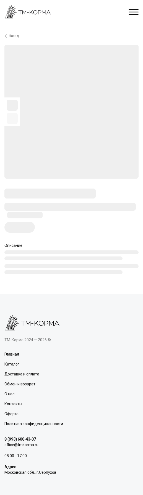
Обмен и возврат (19, 384)
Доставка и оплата (21, 374)
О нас (9, 394)
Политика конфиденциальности (33, 424)
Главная (11, 354)
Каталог (11, 364)
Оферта (11, 414)
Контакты (13, 404)
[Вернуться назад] (71, 36)
